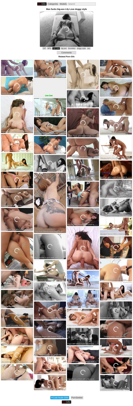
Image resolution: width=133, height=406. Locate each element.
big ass (64, 48)
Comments (66, 52)
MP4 (49, 48)
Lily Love (56, 48)
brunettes (71, 48)
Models (63, 4)
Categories (53, 4)
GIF (44, 48)
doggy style (81, 48)
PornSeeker (77, 397)
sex (88, 48)
